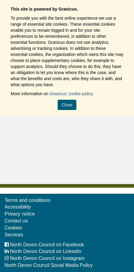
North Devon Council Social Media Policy (49, 265)
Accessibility (18, 206)
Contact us (16, 220)
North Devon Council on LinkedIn (43, 251)
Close (67, 104)
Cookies (13, 227)
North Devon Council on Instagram (44, 258)
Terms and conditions (27, 200)
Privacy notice (20, 213)
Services (14, 234)
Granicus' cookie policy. (71, 93)
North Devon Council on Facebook (44, 244)
